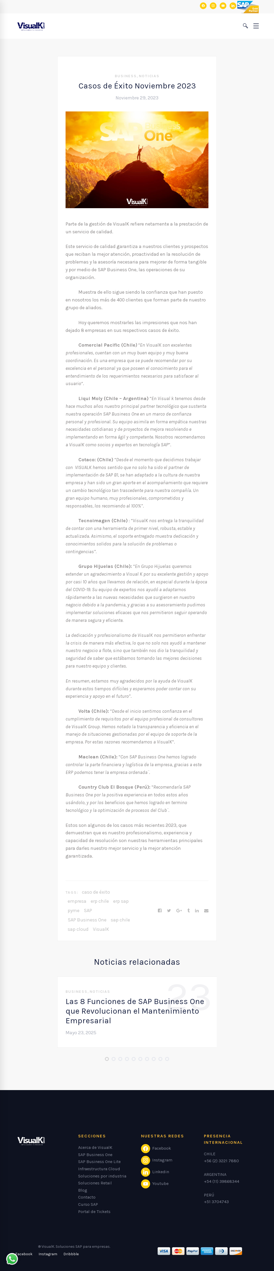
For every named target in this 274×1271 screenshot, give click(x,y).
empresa (77, 901)
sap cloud (78, 929)
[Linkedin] (197, 911)
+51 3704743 (216, 1201)
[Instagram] (48, 1254)
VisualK (101, 929)
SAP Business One (87, 920)
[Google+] (179, 911)
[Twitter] (169, 911)
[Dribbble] (71, 1254)
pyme (73, 910)
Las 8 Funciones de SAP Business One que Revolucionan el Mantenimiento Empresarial (135, 1011)
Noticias (149, 76)
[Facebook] (160, 911)
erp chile (100, 901)
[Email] (206, 911)
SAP (88, 910)
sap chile (120, 920)
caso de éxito (96, 892)
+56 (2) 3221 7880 (221, 1160)
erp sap (121, 901)
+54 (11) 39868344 (221, 1181)
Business (126, 76)
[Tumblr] (188, 911)
